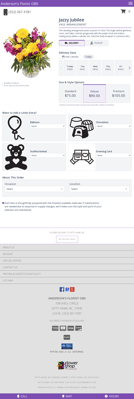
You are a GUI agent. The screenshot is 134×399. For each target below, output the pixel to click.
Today (88, 56)
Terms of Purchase (68, 387)
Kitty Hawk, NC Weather (51, 382)
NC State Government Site (81, 382)
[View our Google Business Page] (67, 290)
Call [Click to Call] (22, 396)
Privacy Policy (46, 387)
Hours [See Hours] (112, 396)
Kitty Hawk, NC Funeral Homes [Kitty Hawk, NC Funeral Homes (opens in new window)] (52, 377)
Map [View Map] (67, 396)
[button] (125, 12)
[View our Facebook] (62, 290)
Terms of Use (88, 387)
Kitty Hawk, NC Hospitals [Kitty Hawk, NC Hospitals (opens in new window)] (85, 377)
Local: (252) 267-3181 (67, 313)
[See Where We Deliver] (67, 239)
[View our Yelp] (72, 290)
